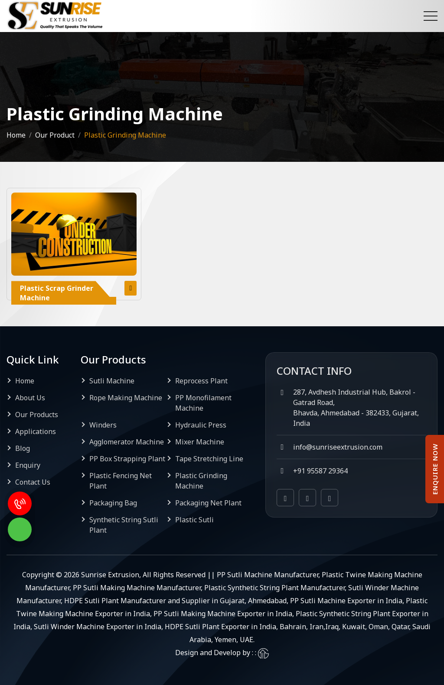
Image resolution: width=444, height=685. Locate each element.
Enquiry (27, 465)
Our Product (55, 135)
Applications (35, 431)
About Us (30, 397)
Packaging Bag (113, 503)
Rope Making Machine (125, 397)
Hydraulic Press (200, 425)
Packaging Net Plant (208, 503)
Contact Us (32, 482)
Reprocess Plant (201, 381)
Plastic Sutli (194, 519)
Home (16, 135)
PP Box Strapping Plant (127, 458)
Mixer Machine (199, 442)
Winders (103, 425)
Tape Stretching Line (209, 458)
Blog (22, 448)
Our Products (36, 414)
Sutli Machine (111, 381)
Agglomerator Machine (126, 442)
